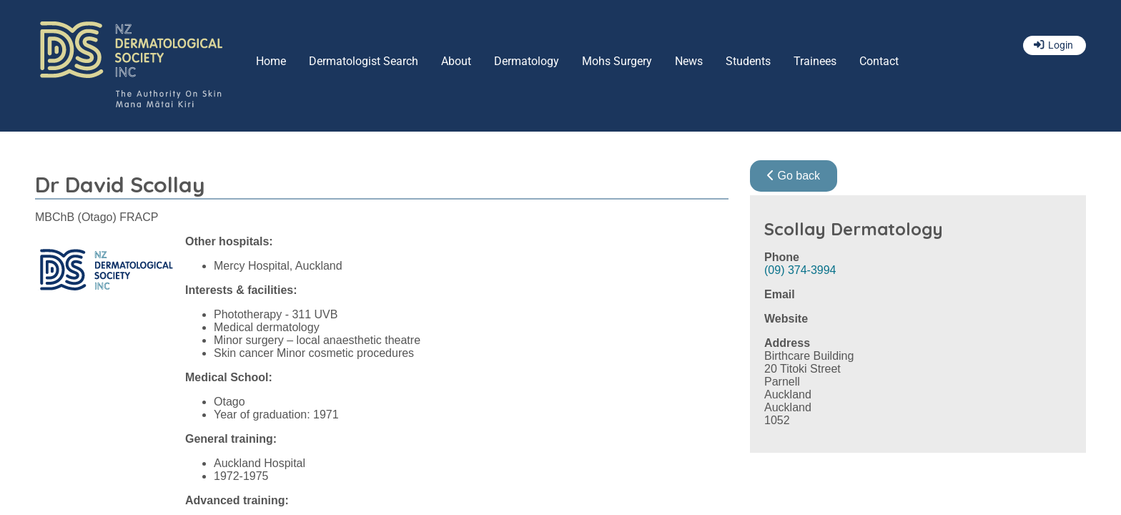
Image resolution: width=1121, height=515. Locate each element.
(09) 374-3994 (800, 270)
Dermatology (526, 61)
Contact (879, 61)
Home (271, 61)
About (456, 61)
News (689, 61)
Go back (793, 176)
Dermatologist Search (363, 61)
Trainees (815, 61)
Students (748, 61)
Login (1060, 45)
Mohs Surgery (617, 61)
